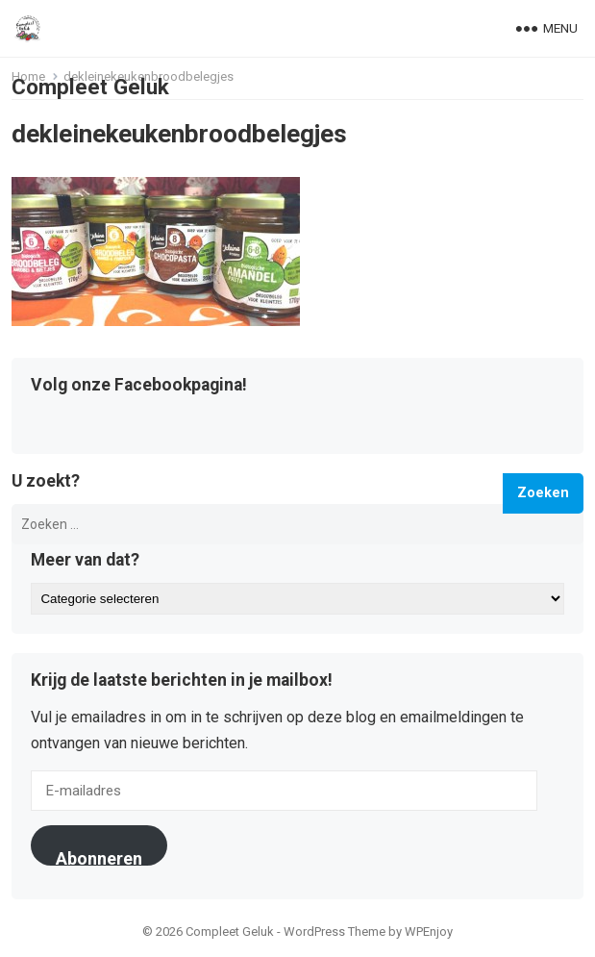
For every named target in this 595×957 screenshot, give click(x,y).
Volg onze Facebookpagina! (139, 385)
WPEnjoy (429, 931)
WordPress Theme (334, 931)
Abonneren (99, 857)
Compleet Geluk (90, 86)
